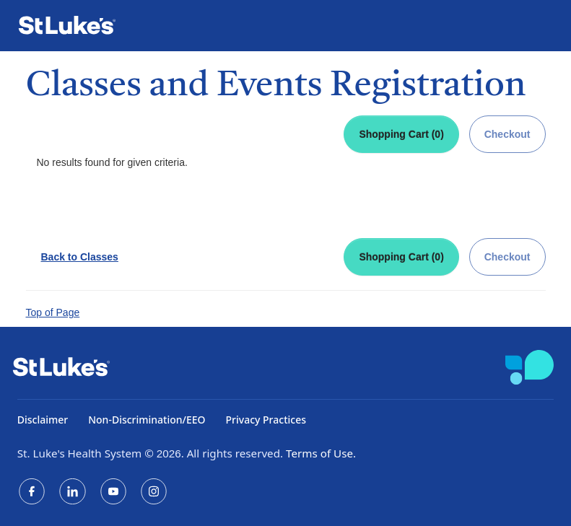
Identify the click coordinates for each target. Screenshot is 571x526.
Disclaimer (42, 419)
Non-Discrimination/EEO (146, 419)
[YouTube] (113, 491)
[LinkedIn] (72, 491)
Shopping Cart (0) (401, 134)
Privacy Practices (266, 419)
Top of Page (53, 312)
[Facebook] (31, 491)
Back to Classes (79, 257)
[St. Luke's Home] (73, 26)
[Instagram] (153, 491)
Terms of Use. (321, 453)
